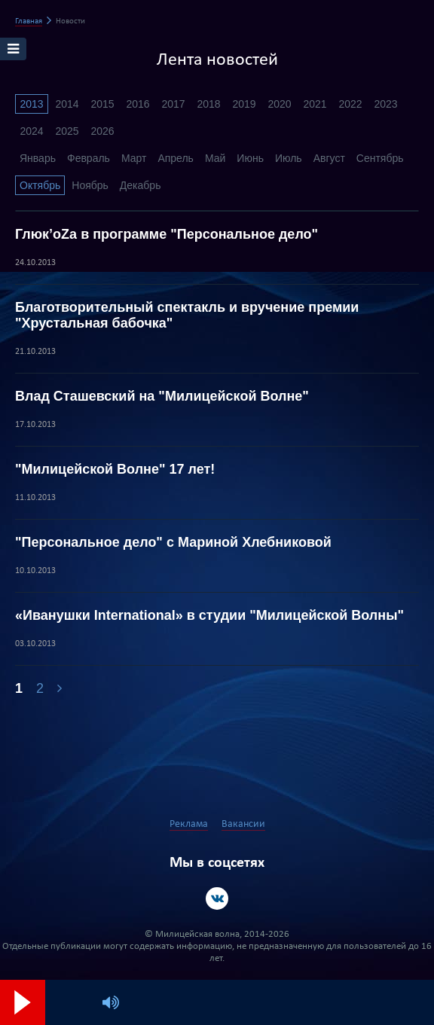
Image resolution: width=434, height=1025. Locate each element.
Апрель (175, 158)
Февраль (88, 158)
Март (134, 158)
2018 (208, 104)
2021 (314, 104)
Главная (28, 21)
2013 (31, 104)
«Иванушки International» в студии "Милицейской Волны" (209, 615)
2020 (279, 104)
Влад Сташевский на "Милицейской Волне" (162, 396)
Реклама (189, 824)
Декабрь (140, 185)
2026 (102, 131)
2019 (243, 104)
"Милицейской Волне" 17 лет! (115, 469)
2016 (137, 104)
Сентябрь (380, 158)
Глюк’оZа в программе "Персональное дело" (166, 234)
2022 (350, 104)
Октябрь (40, 185)
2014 (66, 104)
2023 (385, 104)
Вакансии (243, 824)
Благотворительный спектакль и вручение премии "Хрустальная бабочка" (187, 315)
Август (329, 158)
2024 (31, 131)
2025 (66, 131)
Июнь (250, 158)
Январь (38, 158)
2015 (102, 104)
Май (215, 158)
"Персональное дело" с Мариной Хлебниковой (173, 542)
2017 (173, 104)
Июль (288, 158)
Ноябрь (90, 185)
